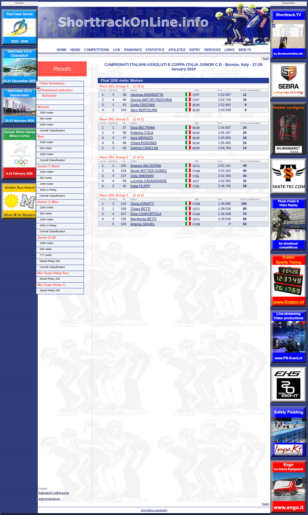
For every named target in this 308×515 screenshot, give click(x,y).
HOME (62, 49)
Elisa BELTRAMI (142, 127)
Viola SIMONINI (142, 176)
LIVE (116, 49)
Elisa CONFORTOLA (145, 214)
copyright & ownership (154, 510)
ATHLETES (176, 49)
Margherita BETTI (143, 219)
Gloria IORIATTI (142, 203)
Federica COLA (141, 132)
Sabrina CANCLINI (144, 148)
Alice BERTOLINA (143, 110)
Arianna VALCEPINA (145, 165)
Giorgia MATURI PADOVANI (151, 100)
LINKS (230, 49)
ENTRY (194, 49)
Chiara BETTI (140, 208)
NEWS (75, 49)
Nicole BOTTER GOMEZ (148, 170)
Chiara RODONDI (143, 143)
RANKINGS (133, 49)
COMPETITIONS (96, 49)
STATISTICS (155, 49)
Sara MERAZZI (141, 138)
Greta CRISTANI (142, 105)
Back (266, 58)
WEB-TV (244, 49)
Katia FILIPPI (140, 186)
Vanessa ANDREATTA (146, 94)
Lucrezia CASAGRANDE (148, 181)
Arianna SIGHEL (142, 224)
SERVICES (212, 49)
